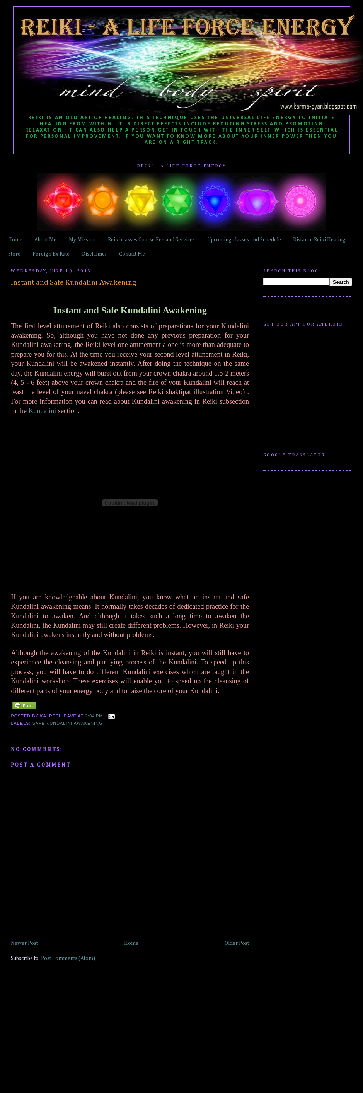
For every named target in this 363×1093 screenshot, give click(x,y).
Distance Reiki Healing (319, 240)
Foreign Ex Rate (51, 254)
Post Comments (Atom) (68, 958)
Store (14, 254)
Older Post (237, 943)
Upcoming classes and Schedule (244, 240)
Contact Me (132, 254)
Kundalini (42, 411)
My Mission (82, 240)
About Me (45, 240)
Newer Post (24, 943)
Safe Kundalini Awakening (67, 723)
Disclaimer (94, 254)
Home (15, 240)
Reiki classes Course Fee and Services (151, 240)
